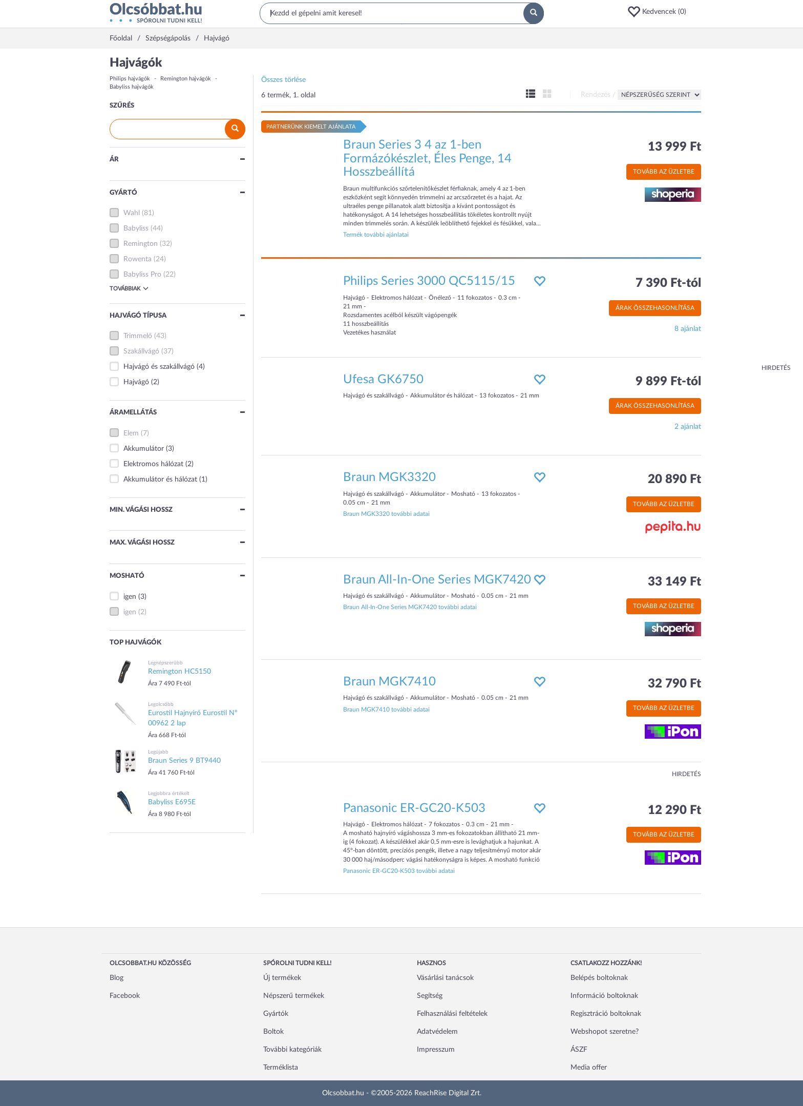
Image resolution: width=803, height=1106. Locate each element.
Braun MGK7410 (389, 682)
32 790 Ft (674, 684)
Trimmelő (137, 336)
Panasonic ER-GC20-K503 (414, 808)
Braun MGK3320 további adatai (386, 514)
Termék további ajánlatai (376, 235)
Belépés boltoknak (599, 978)
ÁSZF (578, 1049)
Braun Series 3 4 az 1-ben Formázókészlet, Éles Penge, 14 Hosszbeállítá (427, 158)
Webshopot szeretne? (604, 1031)
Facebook (125, 995)
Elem (131, 433)
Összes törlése (283, 80)
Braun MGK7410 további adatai (386, 709)
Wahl (131, 213)
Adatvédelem (437, 1031)
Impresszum (436, 1049)
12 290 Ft (674, 810)
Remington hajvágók (185, 78)
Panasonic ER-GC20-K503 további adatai (399, 871)
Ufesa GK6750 (383, 379)
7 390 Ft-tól (668, 283)
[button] (660, 11)
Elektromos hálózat (153, 464)
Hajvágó (136, 382)
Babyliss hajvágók (132, 87)
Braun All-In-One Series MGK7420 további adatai (410, 607)
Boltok (273, 1031)
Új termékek (282, 978)
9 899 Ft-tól (668, 381)
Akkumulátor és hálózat (160, 479)
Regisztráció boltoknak (605, 1013)
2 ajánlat (687, 426)
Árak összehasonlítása (655, 308)
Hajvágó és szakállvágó (159, 366)
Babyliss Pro (142, 274)
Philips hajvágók (130, 78)
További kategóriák (292, 1049)
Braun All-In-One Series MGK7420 (437, 580)
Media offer (588, 1067)
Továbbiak (129, 288)
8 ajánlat (687, 328)
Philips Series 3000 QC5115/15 (429, 281)
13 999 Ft (674, 147)
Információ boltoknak (604, 995)
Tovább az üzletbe (663, 172)
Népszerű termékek (293, 995)
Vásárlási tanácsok (445, 978)
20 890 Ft (674, 479)
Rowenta (137, 259)
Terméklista (280, 1067)
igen (129, 596)
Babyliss (136, 228)
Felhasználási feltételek (452, 1013)
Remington (140, 243)
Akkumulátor (143, 448)
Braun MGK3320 (389, 477)
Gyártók (275, 1013)
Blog (116, 978)
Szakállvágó (141, 351)
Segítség (429, 995)
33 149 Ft (674, 582)
